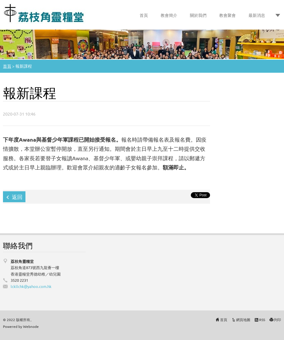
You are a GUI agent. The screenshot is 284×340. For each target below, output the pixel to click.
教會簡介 (169, 15)
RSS (262, 319)
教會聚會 (227, 15)
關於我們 (198, 15)
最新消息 (256, 15)
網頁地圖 (243, 319)
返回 (17, 197)
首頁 (144, 15)
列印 (277, 319)
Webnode (31, 326)
